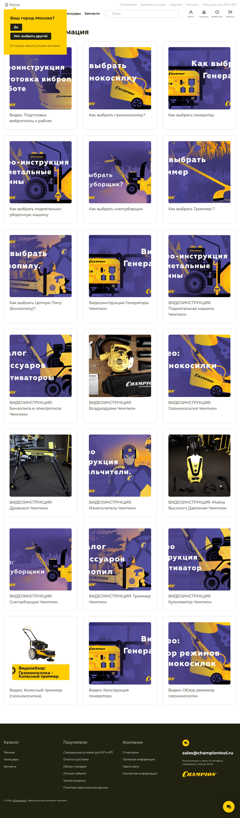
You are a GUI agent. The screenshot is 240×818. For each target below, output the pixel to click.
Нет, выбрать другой (31, 36)
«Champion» (20, 800)
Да (16, 27)
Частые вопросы (74, 780)
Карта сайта (131, 766)
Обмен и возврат (75, 766)
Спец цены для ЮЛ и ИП (219, 4)
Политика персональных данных (85, 787)
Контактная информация (140, 773)
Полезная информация (139, 759)
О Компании (128, 4)
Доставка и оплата (153, 4)
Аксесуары (11, 759)
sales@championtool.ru (207, 753)
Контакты (192, 4)
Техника (9, 752)
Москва (14, 4)
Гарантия (176, 4)
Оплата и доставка (76, 759)
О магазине (131, 752)
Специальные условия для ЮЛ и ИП (88, 752)
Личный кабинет (74, 773)
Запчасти (92, 13)
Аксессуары (71, 13)
